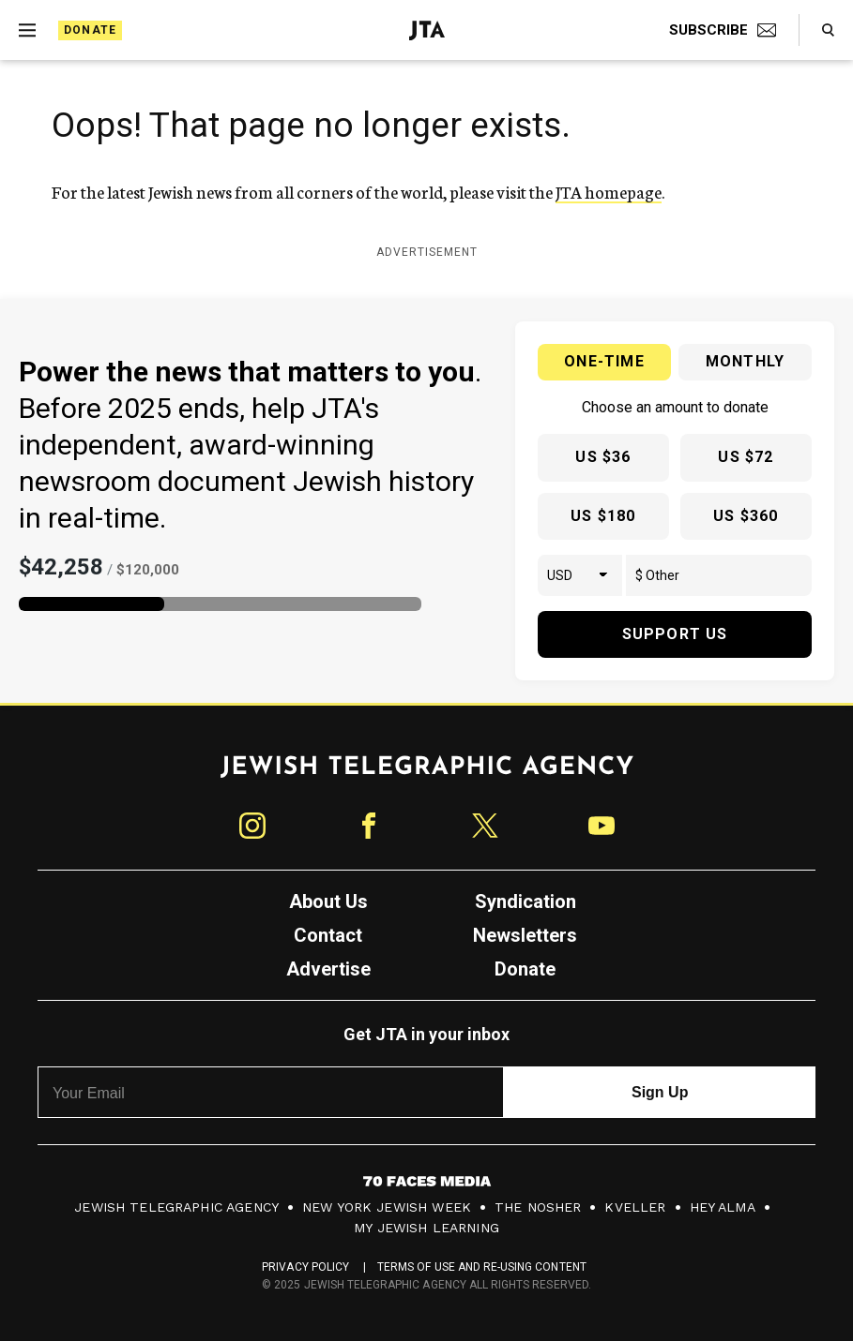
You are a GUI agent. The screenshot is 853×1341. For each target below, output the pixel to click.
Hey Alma (722, 1206)
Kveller (634, 1206)
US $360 (745, 516)
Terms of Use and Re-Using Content (481, 1267)
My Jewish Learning (426, 1227)
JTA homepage (609, 191)
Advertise (328, 969)
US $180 (603, 516)
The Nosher (538, 1206)
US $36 (603, 457)
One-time (604, 361)
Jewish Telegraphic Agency (176, 1206)
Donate (90, 30)
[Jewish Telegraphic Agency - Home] (427, 30)
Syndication (525, 901)
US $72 (745, 457)
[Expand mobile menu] (27, 30)
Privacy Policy (305, 1267)
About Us (328, 901)
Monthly (745, 361)
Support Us (675, 634)
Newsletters (525, 935)
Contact (328, 935)
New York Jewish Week (386, 1206)
